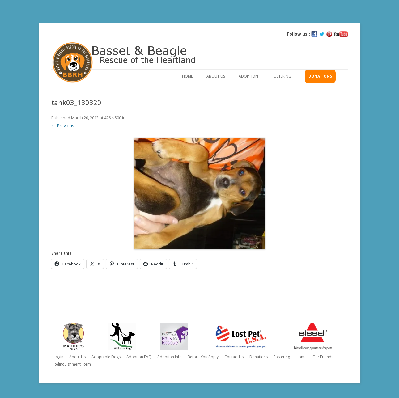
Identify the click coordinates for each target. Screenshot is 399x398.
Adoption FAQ (138, 356)
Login (58, 356)
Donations (320, 76)
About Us (215, 76)
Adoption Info (169, 356)
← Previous (62, 126)
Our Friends (322, 356)
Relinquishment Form (72, 364)
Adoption (248, 76)
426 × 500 (112, 118)
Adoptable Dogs (106, 356)
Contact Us (234, 356)
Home (187, 76)
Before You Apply (203, 356)
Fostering (281, 76)
